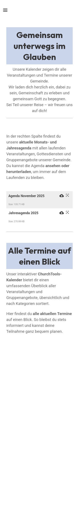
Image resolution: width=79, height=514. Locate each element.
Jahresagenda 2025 (23, 213)
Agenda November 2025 (26, 196)
